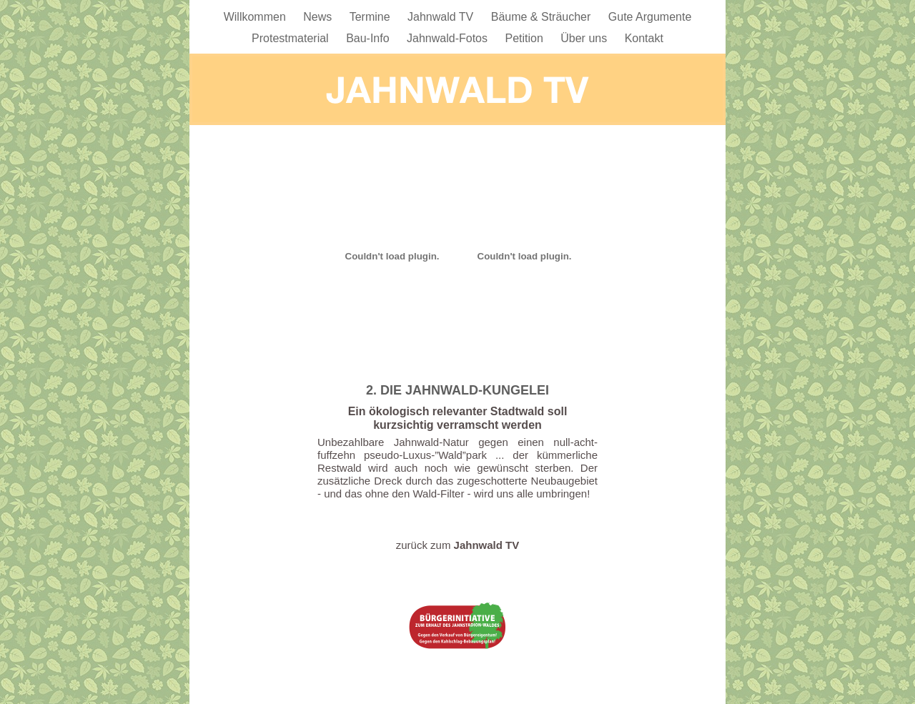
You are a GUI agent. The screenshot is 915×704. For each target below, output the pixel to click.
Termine (371, 17)
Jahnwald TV (442, 17)
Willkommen (257, 17)
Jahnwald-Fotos (448, 38)
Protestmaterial (292, 38)
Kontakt (644, 38)
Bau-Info (369, 38)
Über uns (585, 38)
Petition (525, 38)
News (319, 17)
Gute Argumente (650, 17)
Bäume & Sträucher (542, 17)
